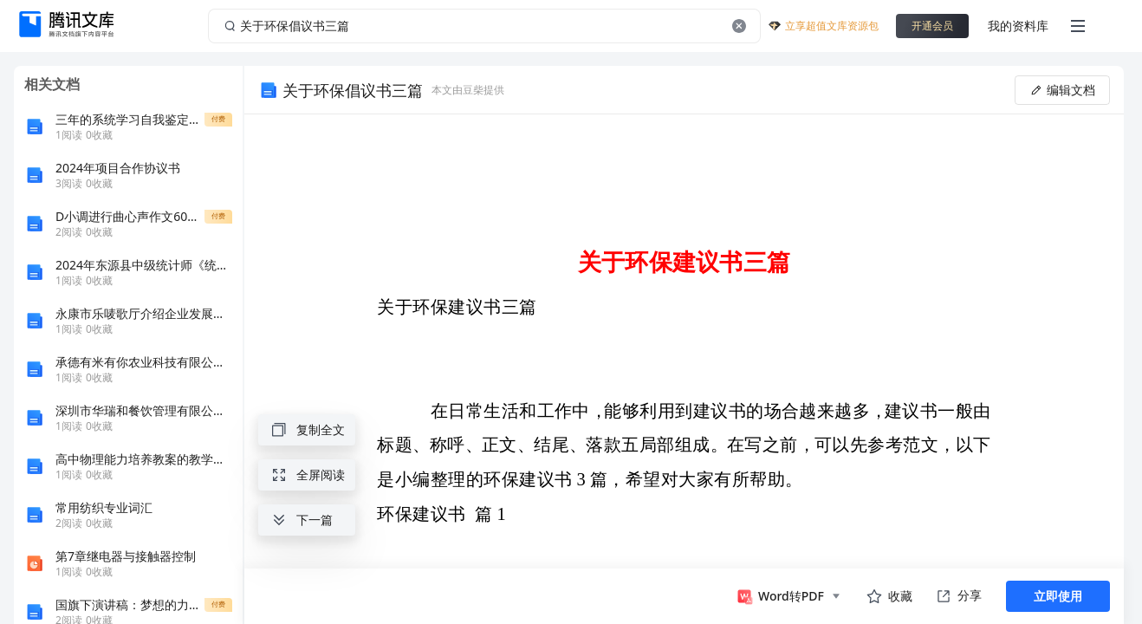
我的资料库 (1018, 25)
